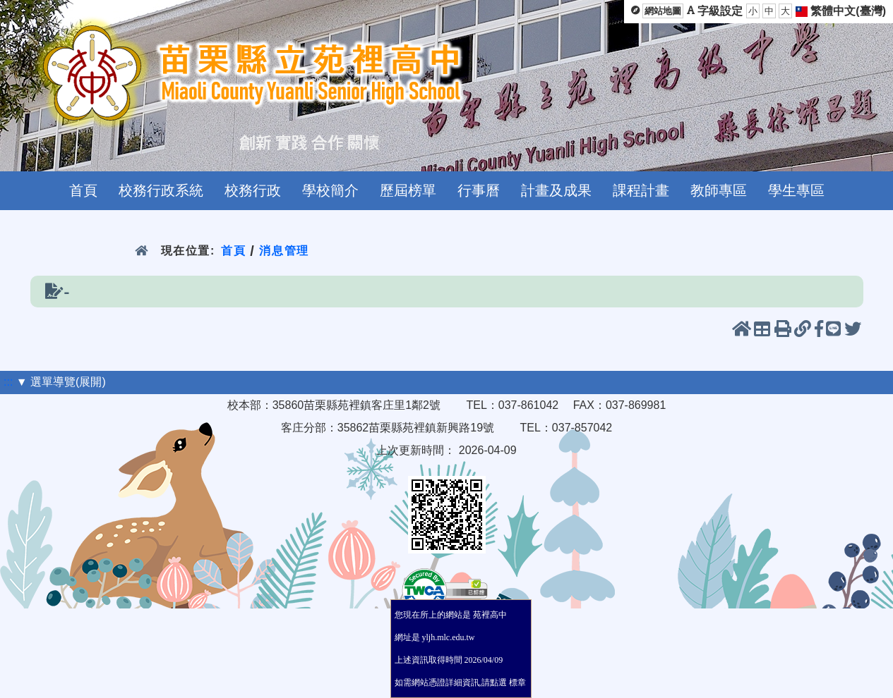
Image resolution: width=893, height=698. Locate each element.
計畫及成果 (556, 190)
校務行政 (252, 190)
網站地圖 (663, 11)
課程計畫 (641, 190)
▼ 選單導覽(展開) (61, 382)
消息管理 (284, 251)
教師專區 (718, 190)
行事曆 (478, 190)
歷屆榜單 (408, 190)
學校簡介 (330, 190)
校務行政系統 (161, 190)
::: (8, 382)
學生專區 (796, 190)
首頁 (83, 190)
